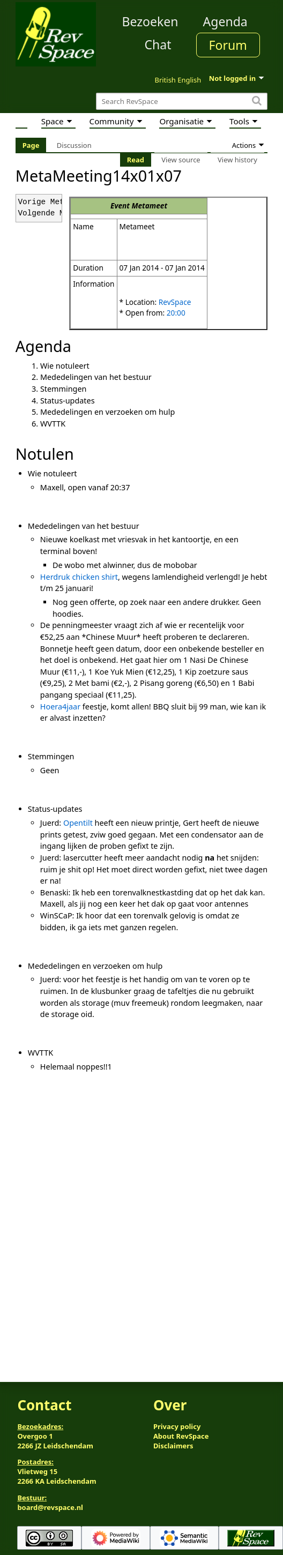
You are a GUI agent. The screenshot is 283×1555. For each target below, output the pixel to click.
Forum (228, 45)
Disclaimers (173, 1446)
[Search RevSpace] (181, 101)
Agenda (225, 21)
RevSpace (175, 302)
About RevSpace (181, 1436)
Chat (157, 44)
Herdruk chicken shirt (79, 577)
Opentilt (78, 823)
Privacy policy (176, 1426)
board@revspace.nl (50, 1507)
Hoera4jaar (60, 706)
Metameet (149, 205)
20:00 (176, 313)
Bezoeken (150, 21)
